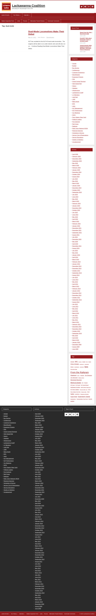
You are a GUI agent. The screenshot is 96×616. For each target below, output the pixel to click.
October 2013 (76, 270)
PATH (74, 115)
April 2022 (75, 219)
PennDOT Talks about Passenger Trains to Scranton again (86, 40)
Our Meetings (76, 113)
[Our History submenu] (20, 15)
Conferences (76, 70)
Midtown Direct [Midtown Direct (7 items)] (81, 377)
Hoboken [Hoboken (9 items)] (82, 375)
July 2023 (75, 194)
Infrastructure (76, 90)
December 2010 (76, 326)
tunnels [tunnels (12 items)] (90, 399)
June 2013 (75, 279)
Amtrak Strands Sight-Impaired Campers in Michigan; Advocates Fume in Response (86, 47)
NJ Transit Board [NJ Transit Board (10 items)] (84, 385)
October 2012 (76, 297)
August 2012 (75, 302)
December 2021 (76, 228)
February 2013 (76, 288)
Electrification (50, 37)
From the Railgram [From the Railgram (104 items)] (79, 372)
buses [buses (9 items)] (89, 361)
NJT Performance (77, 110)
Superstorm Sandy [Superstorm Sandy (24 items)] (84, 396)
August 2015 (75, 248)
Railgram (74, 126)
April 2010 (75, 338)
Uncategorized (76, 142)
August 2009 (75, 347)
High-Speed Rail (77, 83)
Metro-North (75, 101)
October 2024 (76, 174)
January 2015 (76, 255)
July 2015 (75, 250)
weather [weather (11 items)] (72, 401)
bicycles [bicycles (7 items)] (80, 361)
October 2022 (76, 210)
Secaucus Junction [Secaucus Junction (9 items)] (84, 394)
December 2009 (76, 344)
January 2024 (76, 185)
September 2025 (77, 161)
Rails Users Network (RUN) (80, 128)
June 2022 (75, 214)
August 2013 (75, 275)
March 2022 (75, 221)
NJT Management (77, 108)
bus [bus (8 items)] (87, 361)
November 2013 (76, 268)
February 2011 (76, 324)
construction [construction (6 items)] (87, 364)
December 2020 (76, 239)
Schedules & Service (78, 133)
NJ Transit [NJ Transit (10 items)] (78, 385)
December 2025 (76, 158)
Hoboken (74, 88)
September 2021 (77, 232)
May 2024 (75, 181)
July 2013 (75, 277)
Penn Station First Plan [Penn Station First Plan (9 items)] (75, 391)
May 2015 (75, 253)
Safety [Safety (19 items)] (72, 394)
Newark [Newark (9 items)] (86, 382)
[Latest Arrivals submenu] (9, 15)
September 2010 (77, 333)
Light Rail (75, 97)
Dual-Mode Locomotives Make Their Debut (46, 32)
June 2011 (75, 317)
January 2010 (76, 342)
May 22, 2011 (32, 37)
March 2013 (75, 286)
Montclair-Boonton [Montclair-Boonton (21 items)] (76, 380)
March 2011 (75, 322)
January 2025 (76, 170)
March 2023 (75, 201)
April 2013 (75, 284)
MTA (73, 104)
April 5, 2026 (82, 35)
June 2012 (75, 306)
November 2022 (76, 208)
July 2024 (75, 179)
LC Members (76, 95)
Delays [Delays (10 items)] (72, 366)
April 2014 (75, 257)
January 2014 (76, 264)
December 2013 (76, 266)
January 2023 (76, 206)
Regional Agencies (77, 130)
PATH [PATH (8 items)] (89, 389)
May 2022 (75, 217)
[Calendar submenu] (29, 15)
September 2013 (77, 273)
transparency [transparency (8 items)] (73, 399)
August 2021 (75, 235)
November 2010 (76, 329)
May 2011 (75, 320)
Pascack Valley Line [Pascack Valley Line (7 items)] (83, 389)
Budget (74, 66)
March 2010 (75, 340)
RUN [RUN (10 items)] (88, 391)
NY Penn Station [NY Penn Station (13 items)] (74, 389)
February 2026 (76, 156)
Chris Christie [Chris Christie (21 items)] (74, 364)
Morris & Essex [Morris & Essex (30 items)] (75, 382)
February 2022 (76, 223)
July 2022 (75, 212)
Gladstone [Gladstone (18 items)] (73, 375)
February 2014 (76, 262)
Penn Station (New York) (79, 117)
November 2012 (76, 295)
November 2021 (76, 230)
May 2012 (75, 308)
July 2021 (75, 237)
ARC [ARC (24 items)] (76, 361)
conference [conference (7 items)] (82, 364)
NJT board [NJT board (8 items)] (72, 385)
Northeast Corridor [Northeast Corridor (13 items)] (75, 387)
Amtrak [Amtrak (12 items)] (72, 361)
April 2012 (75, 311)
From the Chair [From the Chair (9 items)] (73, 369)
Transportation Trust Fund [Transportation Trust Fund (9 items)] (82, 399)
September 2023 (77, 192)
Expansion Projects (77, 77)
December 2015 (76, 246)
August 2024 (75, 176)
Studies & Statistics (77, 139)
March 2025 (75, 165)
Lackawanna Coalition (28, 5)
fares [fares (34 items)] (86, 367)
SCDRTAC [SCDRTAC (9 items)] (77, 394)
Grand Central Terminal (78, 81)
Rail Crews (75, 124)
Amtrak (74, 63)
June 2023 (75, 197)
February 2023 (76, 203)
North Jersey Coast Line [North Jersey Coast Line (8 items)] (86, 387)
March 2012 (75, 313)
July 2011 (75, 315)
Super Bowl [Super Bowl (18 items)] (73, 396)
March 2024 (75, 183)
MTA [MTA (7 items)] (82, 382)
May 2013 (75, 282)
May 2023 (75, 199)
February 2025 (76, 167)
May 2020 (75, 241)
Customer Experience (78, 72)
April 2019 (75, 244)
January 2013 (76, 291)
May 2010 (75, 335)
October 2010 (76, 331)
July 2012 (75, 304)
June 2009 (75, 349)
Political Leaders (77, 119)
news (73, 106)
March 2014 (75, 259)
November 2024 (76, 172)
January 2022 (76, 226)
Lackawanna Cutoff (77, 92)
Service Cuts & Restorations (80, 135)
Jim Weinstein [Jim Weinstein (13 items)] (74, 377)
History (74, 86)
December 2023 (76, 188)
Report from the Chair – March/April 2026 (86, 33)
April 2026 (75, 154)
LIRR (73, 99)
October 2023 (76, 190)
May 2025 (75, 163)
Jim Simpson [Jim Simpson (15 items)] (88, 375)
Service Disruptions (77, 137)
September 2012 (77, 300)
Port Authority (76, 122)
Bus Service (75, 68)
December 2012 (76, 293)
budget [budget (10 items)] (84, 361)
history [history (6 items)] (78, 375)
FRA (73, 79)
